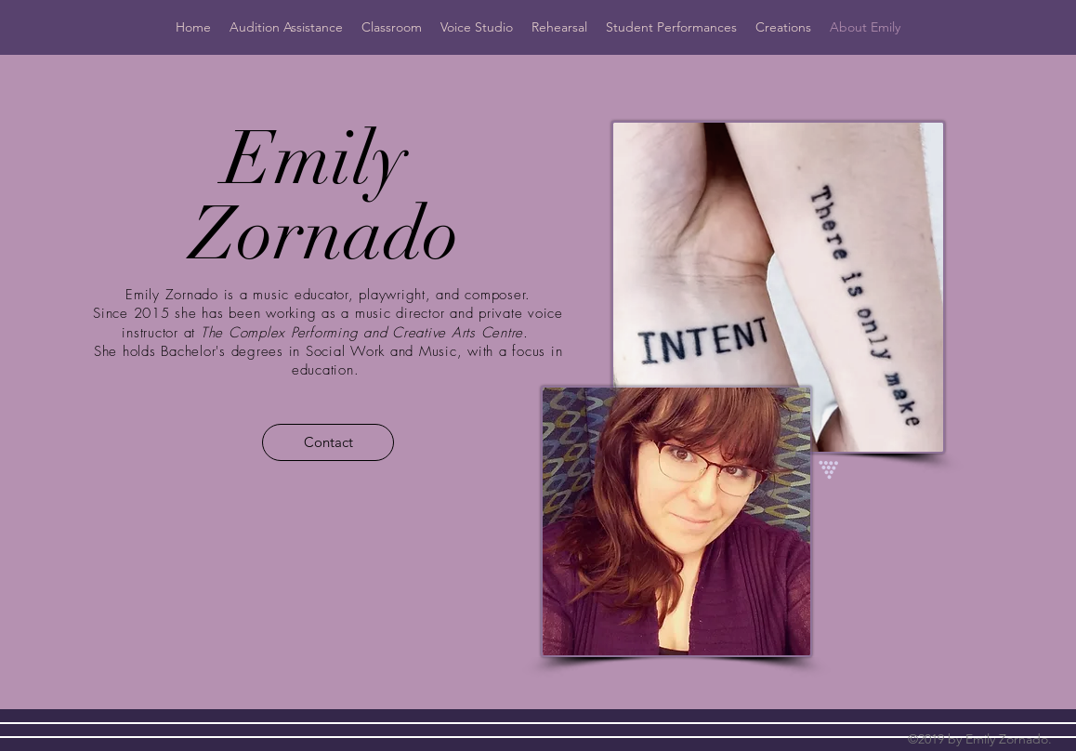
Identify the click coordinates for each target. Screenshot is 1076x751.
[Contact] (328, 442)
